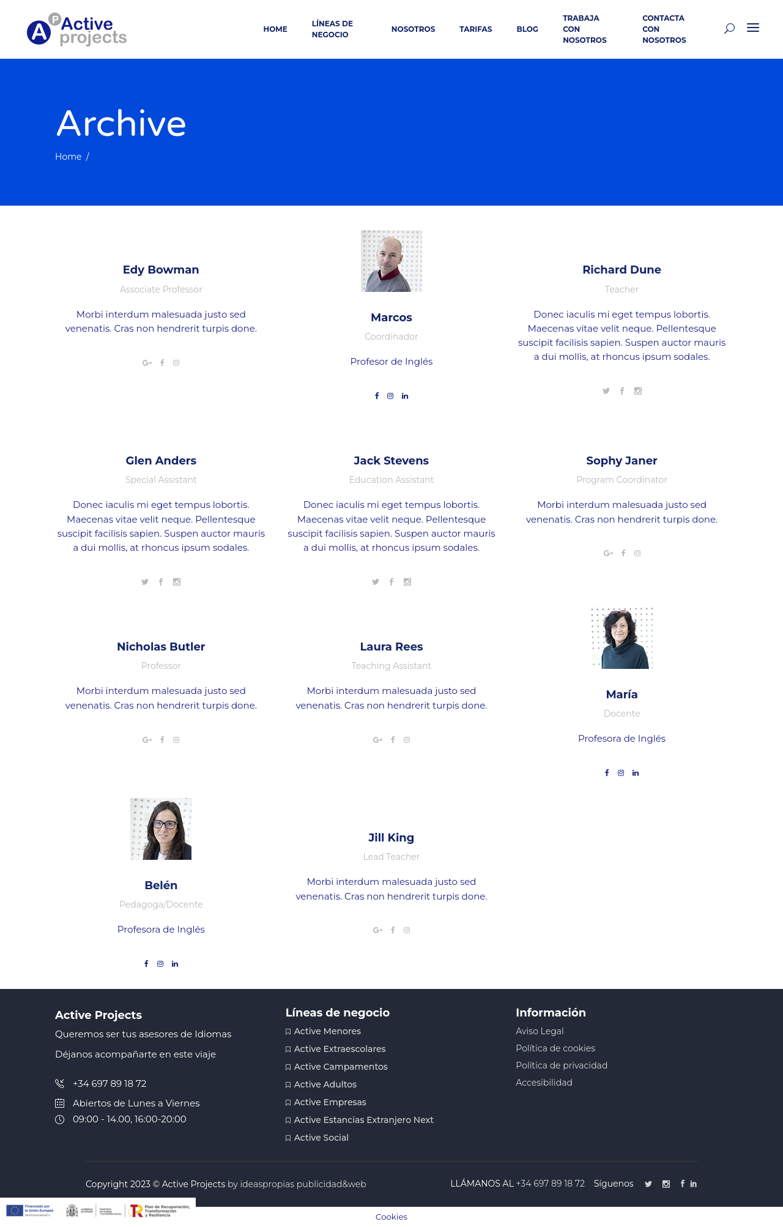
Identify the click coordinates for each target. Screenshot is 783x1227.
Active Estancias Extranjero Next (364, 1119)
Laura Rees (391, 647)
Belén (160, 885)
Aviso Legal (540, 1031)
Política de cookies (555, 1048)
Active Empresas (330, 1102)
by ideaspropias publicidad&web (297, 1184)
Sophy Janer (621, 461)
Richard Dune (621, 270)
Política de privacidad (561, 1065)
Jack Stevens (391, 461)
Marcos (391, 317)
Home (68, 156)
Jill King (392, 838)
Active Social (321, 1137)
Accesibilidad (544, 1082)
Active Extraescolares (340, 1048)
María (622, 694)
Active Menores (327, 1031)
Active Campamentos (341, 1066)
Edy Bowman (161, 270)
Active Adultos (325, 1084)
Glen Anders (161, 461)
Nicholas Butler (161, 647)
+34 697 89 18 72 (551, 1183)
